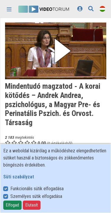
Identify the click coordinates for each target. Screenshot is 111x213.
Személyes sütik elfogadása (36, 196)
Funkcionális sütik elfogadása (37, 188)
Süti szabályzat (18, 177)
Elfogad (12, 205)
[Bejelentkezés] (79, 9)
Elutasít (31, 205)
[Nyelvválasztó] (102, 9)
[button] (55, 50)
